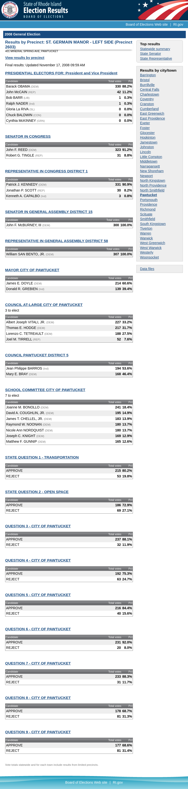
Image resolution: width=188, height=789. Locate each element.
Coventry (147, 99)
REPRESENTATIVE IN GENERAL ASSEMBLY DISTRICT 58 (56, 241)
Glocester (147, 133)
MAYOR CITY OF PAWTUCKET (32, 270)
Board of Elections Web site (147, 24)
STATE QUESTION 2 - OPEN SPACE (37, 492)
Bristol (145, 80)
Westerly (146, 252)
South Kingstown (153, 224)
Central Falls (149, 89)
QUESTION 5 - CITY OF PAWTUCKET (38, 595)
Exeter (145, 123)
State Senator (150, 54)
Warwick (146, 238)
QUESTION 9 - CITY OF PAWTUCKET (38, 732)
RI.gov (178, 24)
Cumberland (149, 109)
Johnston (147, 147)
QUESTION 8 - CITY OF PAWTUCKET (38, 698)
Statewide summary (155, 49)
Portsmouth (149, 200)
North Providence (153, 185)
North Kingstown (152, 180)
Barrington (148, 75)
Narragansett (150, 166)
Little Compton (151, 157)
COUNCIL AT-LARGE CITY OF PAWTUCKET (43, 305)
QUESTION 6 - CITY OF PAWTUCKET (38, 629)
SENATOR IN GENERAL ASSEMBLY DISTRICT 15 (49, 212)
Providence (148, 204)
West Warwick (151, 248)
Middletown (148, 161)
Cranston (147, 104)
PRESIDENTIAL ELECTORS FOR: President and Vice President (61, 73)
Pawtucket (148, 195)
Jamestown (148, 142)
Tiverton (146, 228)
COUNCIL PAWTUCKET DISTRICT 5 (37, 355)
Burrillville (147, 85)
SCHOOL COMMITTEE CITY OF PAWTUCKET (45, 390)
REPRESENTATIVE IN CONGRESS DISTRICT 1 (46, 171)
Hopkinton (147, 137)
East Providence (152, 118)
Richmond (147, 209)
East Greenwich (152, 113)
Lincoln (145, 152)
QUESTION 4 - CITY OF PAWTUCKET (38, 560)
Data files (147, 269)
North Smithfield (152, 190)
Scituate (146, 214)
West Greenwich (152, 243)
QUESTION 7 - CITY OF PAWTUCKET (38, 663)
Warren (145, 233)
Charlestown (149, 94)
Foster (145, 128)
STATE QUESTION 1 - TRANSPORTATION (42, 457)
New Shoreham (152, 171)
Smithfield (147, 219)
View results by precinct (24, 58)
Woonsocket (149, 257)
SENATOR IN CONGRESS (28, 136)
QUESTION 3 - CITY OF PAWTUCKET (38, 526)
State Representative (156, 58)
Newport (146, 176)
